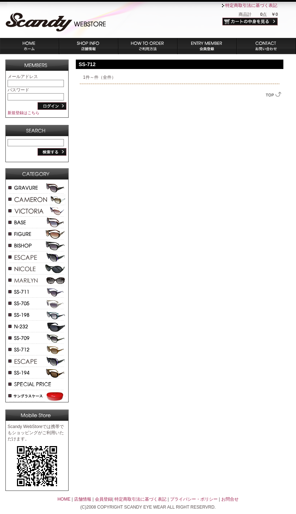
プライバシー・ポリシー (194, 499)
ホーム (29, 46)
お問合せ (230, 499)
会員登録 (207, 46)
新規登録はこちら (23, 113)
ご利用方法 (148, 46)
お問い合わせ (266, 46)
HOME (63, 499)
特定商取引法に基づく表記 (251, 5)
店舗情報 (88, 46)
